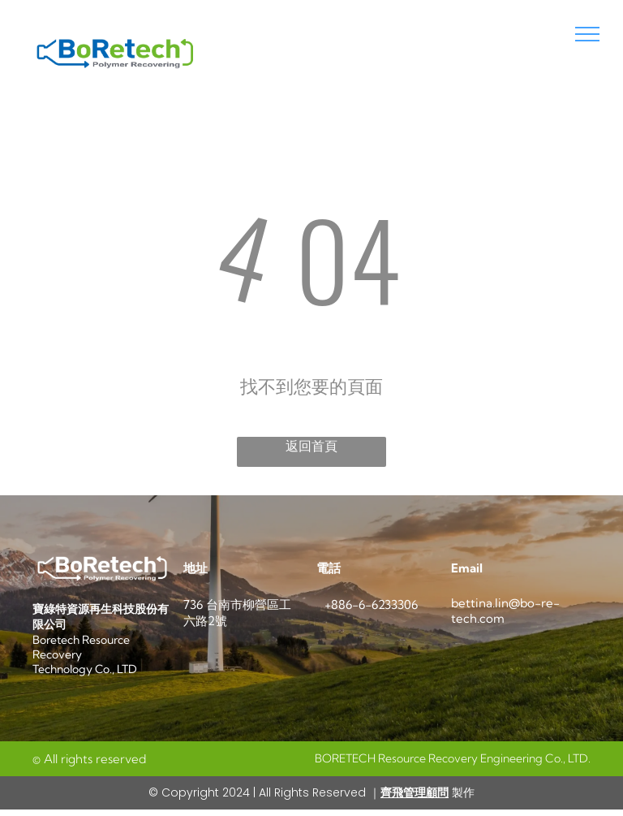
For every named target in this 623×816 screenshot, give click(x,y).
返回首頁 (311, 446)
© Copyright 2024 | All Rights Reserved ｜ (264, 792)
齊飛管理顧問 (414, 792)
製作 (462, 792)
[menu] (587, 34)
